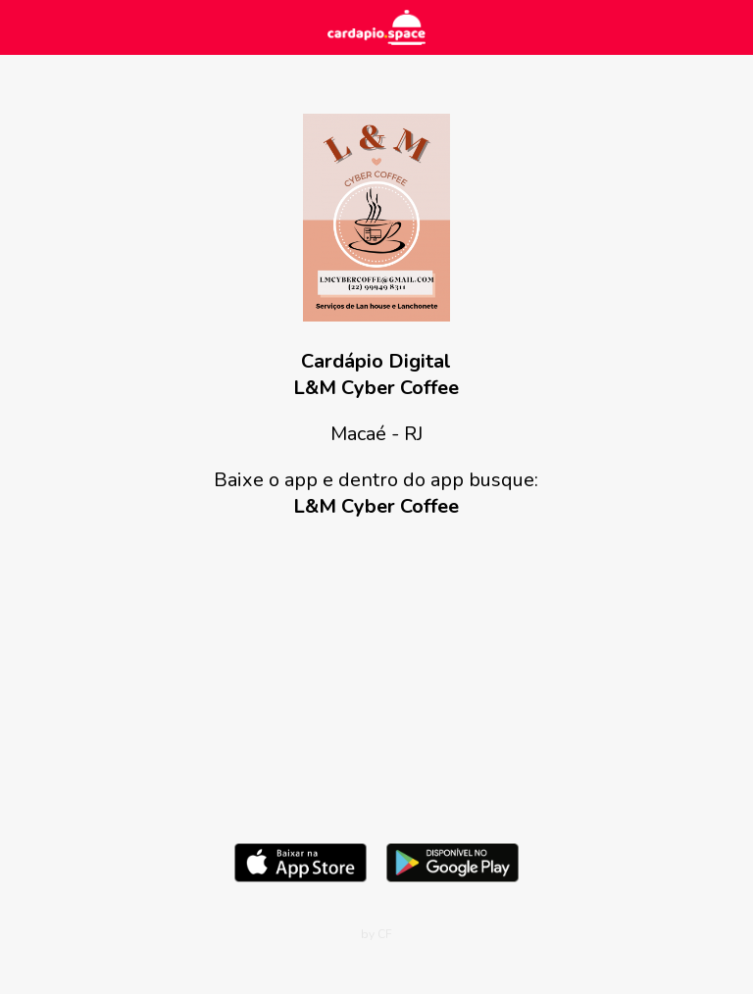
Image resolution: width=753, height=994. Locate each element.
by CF (376, 934)
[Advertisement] (376, 676)
